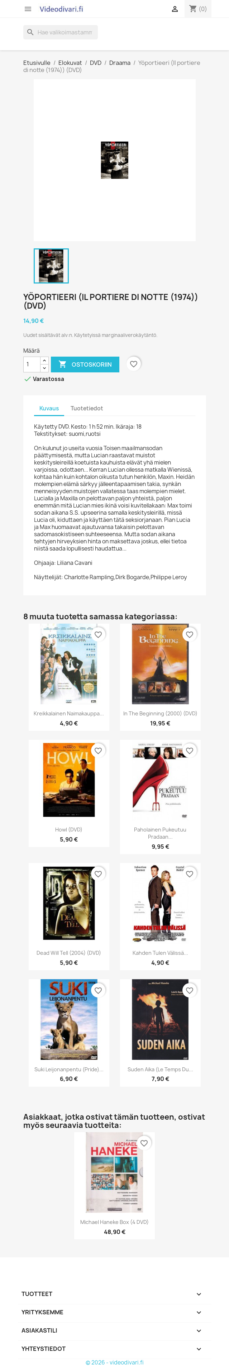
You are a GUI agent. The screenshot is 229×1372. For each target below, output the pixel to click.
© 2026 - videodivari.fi (115, 1362)
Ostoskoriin (85, 364)
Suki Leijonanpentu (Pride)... (69, 1069)
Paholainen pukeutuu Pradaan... (160, 833)
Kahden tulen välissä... (160, 952)
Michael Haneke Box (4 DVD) (114, 1222)
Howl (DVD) (68, 829)
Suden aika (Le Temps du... (160, 1069)
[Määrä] (31, 364)
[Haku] (60, 32)
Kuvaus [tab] (49, 408)
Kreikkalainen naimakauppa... (69, 713)
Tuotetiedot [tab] (87, 408)
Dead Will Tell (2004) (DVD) (69, 952)
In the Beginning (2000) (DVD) (160, 713)
